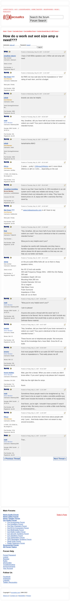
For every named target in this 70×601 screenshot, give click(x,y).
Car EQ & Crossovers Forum (18, 528)
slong (6, 262)
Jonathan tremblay (11, 189)
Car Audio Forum (10, 520)
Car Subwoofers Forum (16, 537)
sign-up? (12, 45)
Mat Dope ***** (9, 77)
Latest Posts (8, 9)
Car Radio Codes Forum (16, 532)
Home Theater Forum (11, 518)
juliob (6, 98)
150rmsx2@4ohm (41, 166)
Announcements (9, 566)
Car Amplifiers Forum (15, 524)
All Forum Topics (10, 547)
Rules (5, 561)
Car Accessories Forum (16, 522)
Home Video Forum (10, 517)
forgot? (28, 45)
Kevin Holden (9, 373)
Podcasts (7, 11)
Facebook (6, 577)
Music (57, 9)
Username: (11, 46)
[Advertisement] (35, 485)
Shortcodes (7, 563)
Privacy (28, 595)
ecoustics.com (15, 592)
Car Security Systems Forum (18, 534)
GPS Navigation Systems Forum (19, 539)
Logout (5, 557)
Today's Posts (62, 515)
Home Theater (36, 9)
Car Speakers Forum (15, 536)
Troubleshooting (9, 565)
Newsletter (21, 595)
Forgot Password (9, 555)
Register (6, 559)
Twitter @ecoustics (10, 582)
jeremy (6, 328)
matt (5, 120)
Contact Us (13, 595)
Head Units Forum (14, 541)
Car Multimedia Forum (15, 530)
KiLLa (6, 166)
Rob (5, 231)
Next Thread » (60, 459)
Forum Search (38, 20)
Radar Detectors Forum (16, 543)
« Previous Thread (12, 459)
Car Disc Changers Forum (17, 526)
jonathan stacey (10, 56)
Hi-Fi (16, 9)
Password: (28, 46)
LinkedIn (6, 580)
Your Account (8, 568)
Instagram (7, 578)
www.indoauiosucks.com (32, 210)
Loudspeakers (24, 9)
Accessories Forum (11, 545)
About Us (6, 595)
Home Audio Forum (11, 515)
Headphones (48, 9)
